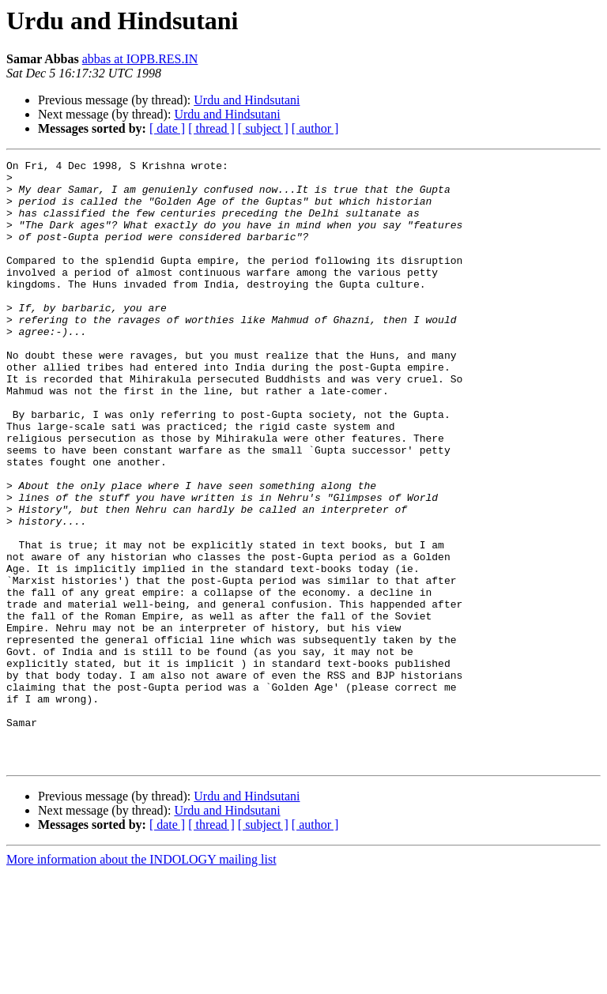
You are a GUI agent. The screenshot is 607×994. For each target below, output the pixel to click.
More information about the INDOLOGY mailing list (141, 980)
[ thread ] (211, 128)
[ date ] (167, 128)
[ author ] (315, 128)
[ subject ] (263, 128)
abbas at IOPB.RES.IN (140, 59)
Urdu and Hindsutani (247, 100)
